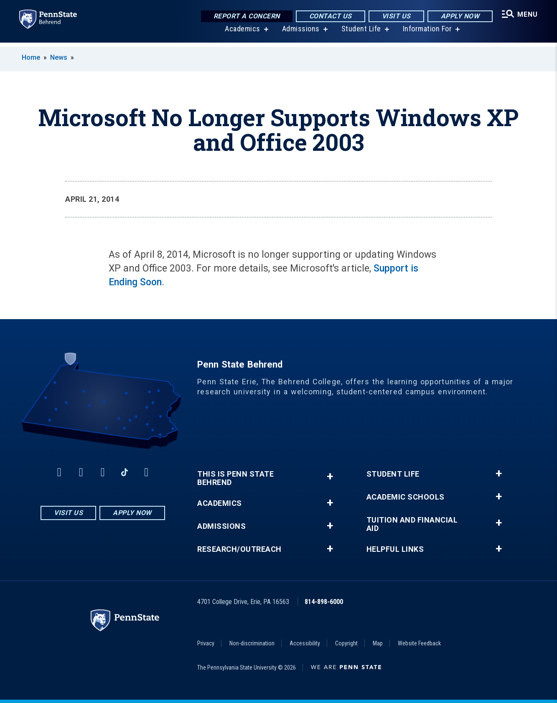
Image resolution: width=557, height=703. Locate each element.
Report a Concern (245, 16)
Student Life (360, 33)
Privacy (205, 643)
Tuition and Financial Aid (412, 524)
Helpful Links (395, 549)
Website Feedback (419, 643)
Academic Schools (405, 497)
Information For (426, 33)
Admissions (300, 33)
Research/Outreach (239, 549)
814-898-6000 (324, 602)
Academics (241, 33)
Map (378, 643)
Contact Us (329, 16)
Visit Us (395, 16)
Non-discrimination (252, 643)
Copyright (346, 643)
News (58, 57)
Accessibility (305, 643)
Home (31, 57)
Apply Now (459, 16)
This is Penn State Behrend (235, 478)
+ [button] (330, 476)
